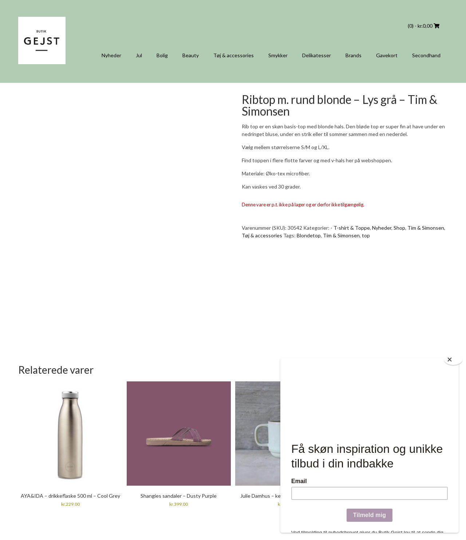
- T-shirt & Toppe (350, 228)
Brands (353, 55)
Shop (399, 228)
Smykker (278, 55)
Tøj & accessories (233, 55)
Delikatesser (316, 55)
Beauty (190, 55)
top (366, 235)
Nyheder (111, 55)
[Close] (453, 359)
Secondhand (426, 55)
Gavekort (387, 55)
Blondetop (309, 235)
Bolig (162, 55)
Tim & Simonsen (425, 228)
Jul (139, 55)
